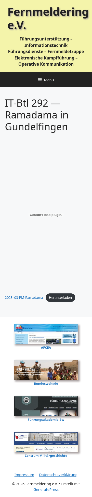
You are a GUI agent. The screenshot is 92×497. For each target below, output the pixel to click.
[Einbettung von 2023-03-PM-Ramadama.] (46, 215)
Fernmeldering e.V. (48, 18)
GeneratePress (46, 489)
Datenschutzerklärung (58, 474)
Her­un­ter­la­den (60, 297)
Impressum (24, 474)
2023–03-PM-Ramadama (24, 297)
